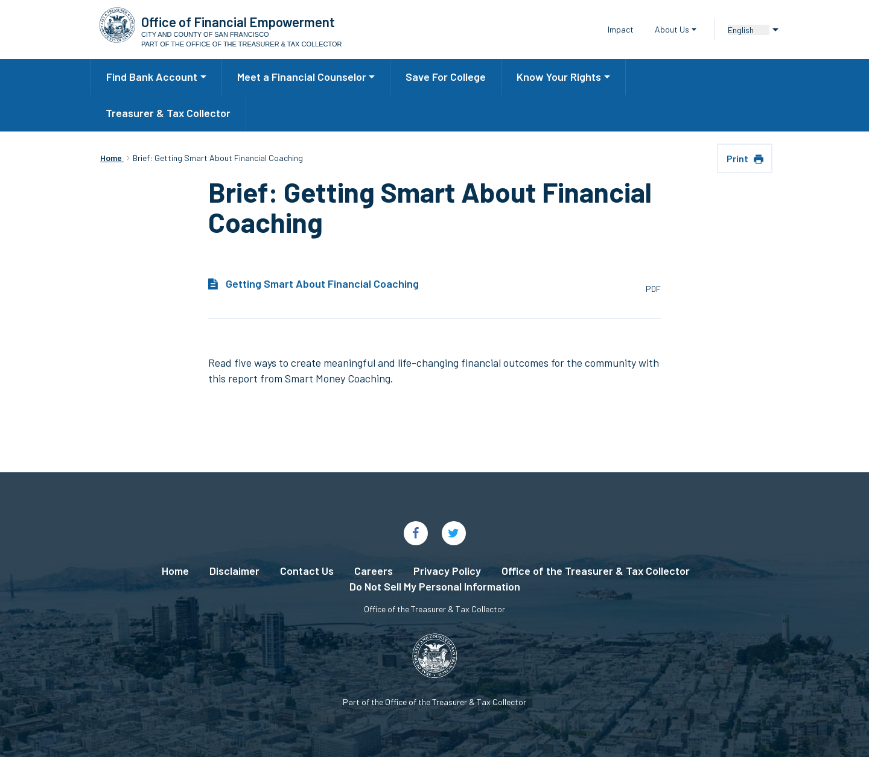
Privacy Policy (447, 570)
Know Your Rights (559, 76)
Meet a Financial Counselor (301, 76)
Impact (621, 29)
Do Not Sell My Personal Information (434, 586)
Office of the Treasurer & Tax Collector (595, 570)
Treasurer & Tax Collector (168, 112)
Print (738, 158)
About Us (672, 29)
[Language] (748, 30)
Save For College (446, 76)
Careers (373, 570)
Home (175, 570)
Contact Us (307, 570)
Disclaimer (234, 570)
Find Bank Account (151, 76)
